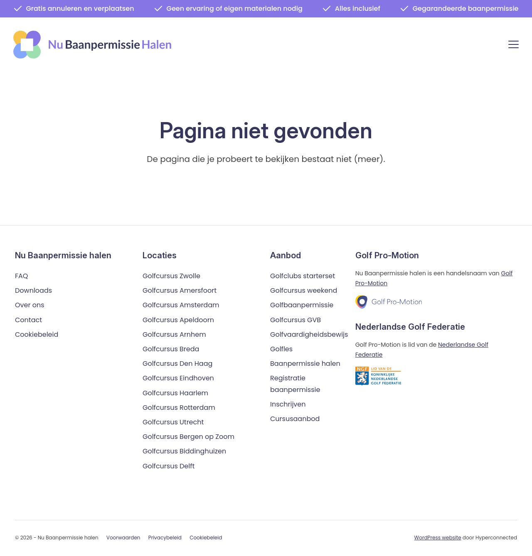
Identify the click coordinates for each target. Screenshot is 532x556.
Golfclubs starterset (302, 276)
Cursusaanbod (295, 419)
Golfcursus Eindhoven (178, 378)
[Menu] (513, 45)
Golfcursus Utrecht (173, 422)
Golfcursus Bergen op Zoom (188, 436)
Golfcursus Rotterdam (179, 407)
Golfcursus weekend (303, 291)
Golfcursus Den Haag (177, 364)
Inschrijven (288, 404)
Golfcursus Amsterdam (181, 305)
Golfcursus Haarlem (175, 393)
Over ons (29, 305)
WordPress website (437, 537)
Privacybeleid (165, 537)
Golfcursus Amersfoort (180, 291)
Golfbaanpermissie (301, 305)
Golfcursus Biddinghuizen (184, 451)
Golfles (281, 349)
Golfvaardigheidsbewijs (309, 334)
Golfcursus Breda (171, 349)
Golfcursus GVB (295, 320)
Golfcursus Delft (169, 466)
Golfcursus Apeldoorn (178, 320)
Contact (28, 320)
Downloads (33, 291)
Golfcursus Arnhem (174, 334)
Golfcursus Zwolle (171, 276)
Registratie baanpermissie (295, 384)
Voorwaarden (123, 537)
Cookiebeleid (36, 334)
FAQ (21, 276)
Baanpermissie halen (305, 364)
